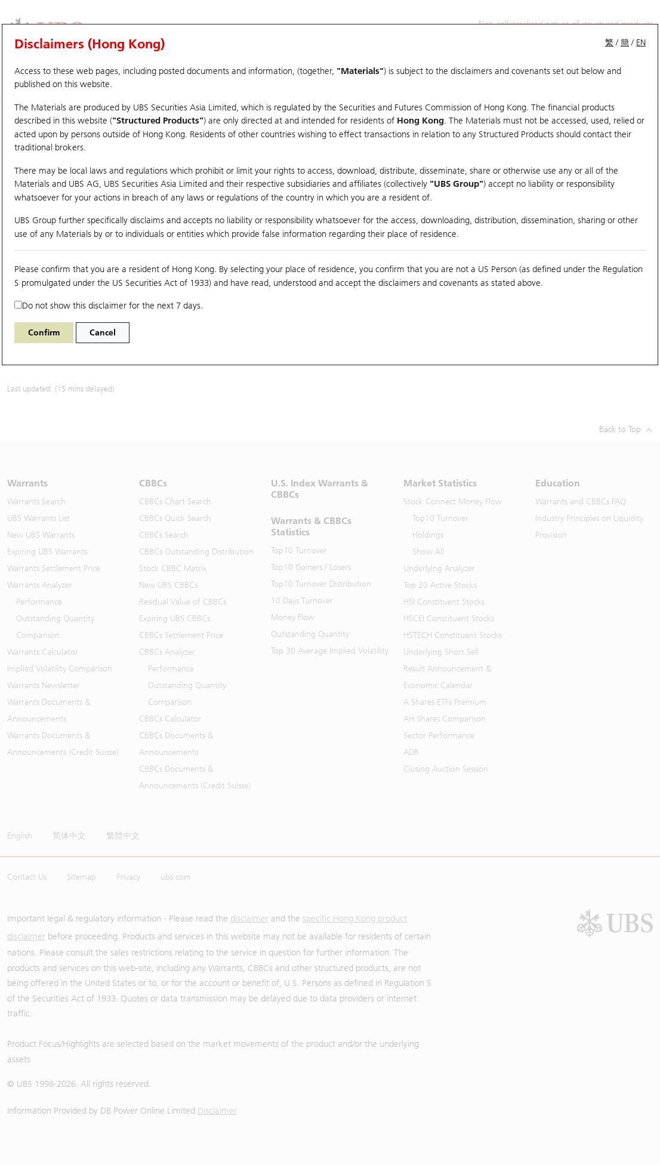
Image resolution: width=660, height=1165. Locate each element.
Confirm (44, 333)
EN (641, 43)
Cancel (103, 333)
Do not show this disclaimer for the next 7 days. (108, 305)
